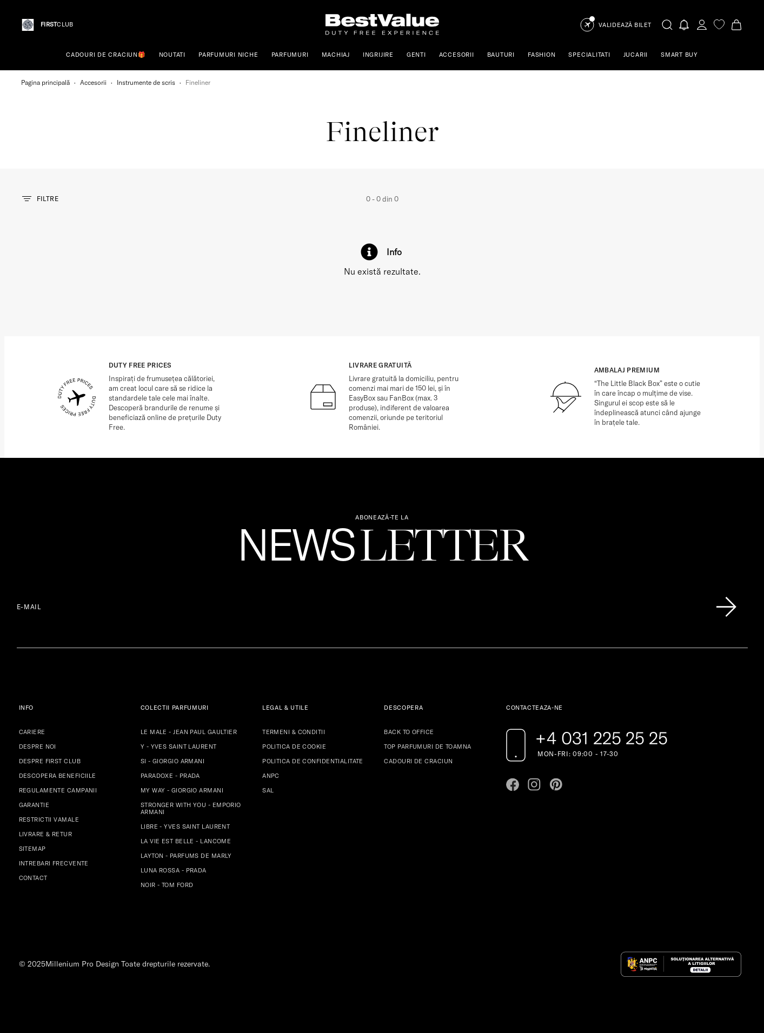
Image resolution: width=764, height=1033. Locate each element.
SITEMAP (32, 848)
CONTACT (33, 878)
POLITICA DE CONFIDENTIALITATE (312, 761)
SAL (268, 790)
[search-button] (667, 24)
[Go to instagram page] (534, 784)
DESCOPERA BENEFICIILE (57, 775)
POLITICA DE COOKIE (294, 746)
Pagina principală (45, 82)
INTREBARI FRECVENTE (54, 863)
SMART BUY (679, 54)
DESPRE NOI (37, 746)
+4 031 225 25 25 (601, 738)
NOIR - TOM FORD (167, 885)
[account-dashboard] (702, 24)
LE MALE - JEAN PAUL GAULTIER (189, 732)
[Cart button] (736, 24)
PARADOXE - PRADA (170, 775)
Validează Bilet (625, 25)
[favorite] (719, 24)
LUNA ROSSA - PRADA (174, 870)
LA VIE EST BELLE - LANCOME (186, 841)
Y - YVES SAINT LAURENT (179, 746)
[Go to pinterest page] (555, 784)
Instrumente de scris (146, 82)
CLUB (57, 25)
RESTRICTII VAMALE (49, 819)
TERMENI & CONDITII (293, 732)
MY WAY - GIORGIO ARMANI (182, 790)
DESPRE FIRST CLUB (50, 761)
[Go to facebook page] (512, 784)
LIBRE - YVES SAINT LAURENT (185, 826)
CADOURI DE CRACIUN (418, 761)
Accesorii (93, 82)
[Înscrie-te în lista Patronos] (726, 607)
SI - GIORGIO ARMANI (172, 761)
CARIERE (32, 732)
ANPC (271, 775)
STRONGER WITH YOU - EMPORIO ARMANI (191, 808)
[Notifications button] (684, 24)
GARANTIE (34, 805)
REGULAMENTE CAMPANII (58, 790)
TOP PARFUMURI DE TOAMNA (427, 746)
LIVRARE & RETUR (45, 834)
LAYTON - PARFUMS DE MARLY (186, 855)
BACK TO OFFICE (409, 732)
